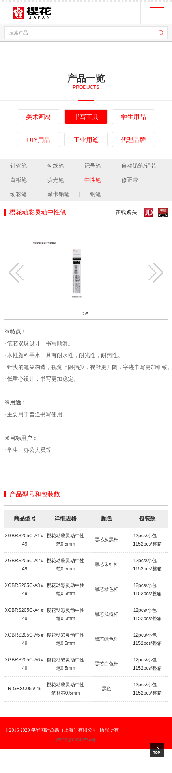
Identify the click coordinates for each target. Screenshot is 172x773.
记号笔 (92, 166)
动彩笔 (18, 194)
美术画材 (38, 117)
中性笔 (92, 180)
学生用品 (133, 117)
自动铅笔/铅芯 (139, 166)
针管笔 (18, 166)
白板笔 (18, 180)
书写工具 (86, 117)
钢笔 (95, 194)
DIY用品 (38, 139)
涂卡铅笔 (58, 194)
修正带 (130, 180)
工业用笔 (86, 139)
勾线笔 (55, 166)
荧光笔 (55, 180)
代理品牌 (133, 139)
